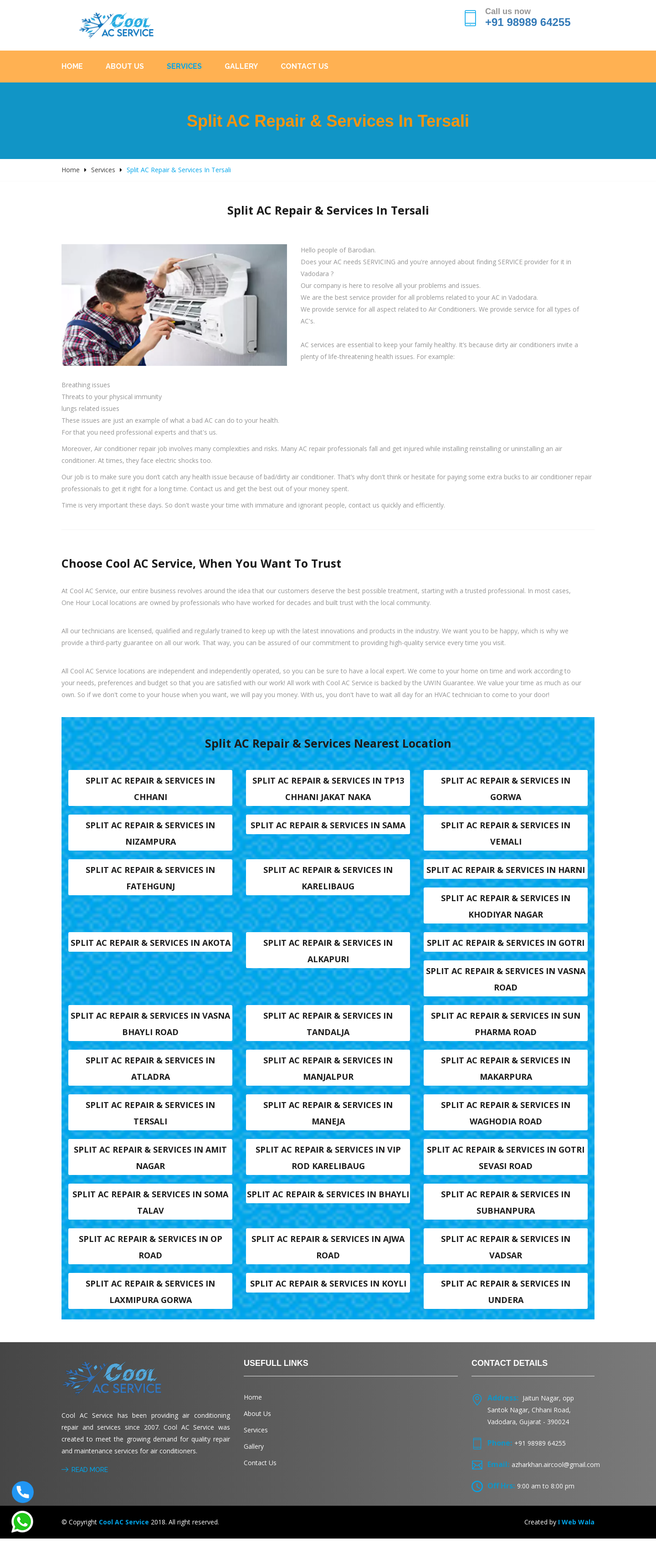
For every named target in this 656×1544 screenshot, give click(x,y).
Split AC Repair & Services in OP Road (150, 1252)
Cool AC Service (124, 1527)
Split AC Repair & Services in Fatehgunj (150, 879)
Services (184, 66)
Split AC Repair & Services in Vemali (505, 833)
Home (72, 66)
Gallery (241, 66)
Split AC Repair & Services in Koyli (328, 1288)
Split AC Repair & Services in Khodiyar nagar (505, 907)
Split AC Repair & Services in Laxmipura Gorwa (150, 1297)
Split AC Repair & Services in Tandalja (328, 1026)
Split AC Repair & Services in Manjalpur (328, 1071)
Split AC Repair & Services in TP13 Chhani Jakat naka (328, 788)
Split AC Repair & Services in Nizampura (150, 833)
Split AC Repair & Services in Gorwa (505, 788)
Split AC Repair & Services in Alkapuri (328, 952)
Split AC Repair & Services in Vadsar (505, 1252)
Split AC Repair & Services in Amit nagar (150, 1161)
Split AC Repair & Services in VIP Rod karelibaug (328, 1161)
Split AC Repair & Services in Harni (505, 870)
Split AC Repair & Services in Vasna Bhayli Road (150, 1026)
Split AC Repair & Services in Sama (328, 825)
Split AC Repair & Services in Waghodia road (505, 1116)
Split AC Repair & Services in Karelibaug (328, 879)
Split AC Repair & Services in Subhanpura (505, 1207)
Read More (85, 1475)
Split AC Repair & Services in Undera (505, 1297)
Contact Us (304, 66)
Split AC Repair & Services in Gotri (505, 944)
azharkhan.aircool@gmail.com (556, 1470)
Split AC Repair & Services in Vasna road (505, 981)
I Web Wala (576, 1527)
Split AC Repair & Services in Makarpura (505, 1071)
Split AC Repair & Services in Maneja (328, 1116)
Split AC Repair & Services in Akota (151, 944)
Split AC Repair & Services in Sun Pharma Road (505, 1026)
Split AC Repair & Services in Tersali (150, 1116)
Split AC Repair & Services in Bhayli (328, 1198)
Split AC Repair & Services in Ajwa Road (328, 1252)
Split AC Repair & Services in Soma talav (150, 1207)
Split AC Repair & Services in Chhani (150, 788)
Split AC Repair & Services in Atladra (150, 1071)
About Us (125, 66)
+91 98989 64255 (528, 22)
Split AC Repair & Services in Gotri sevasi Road (505, 1161)
